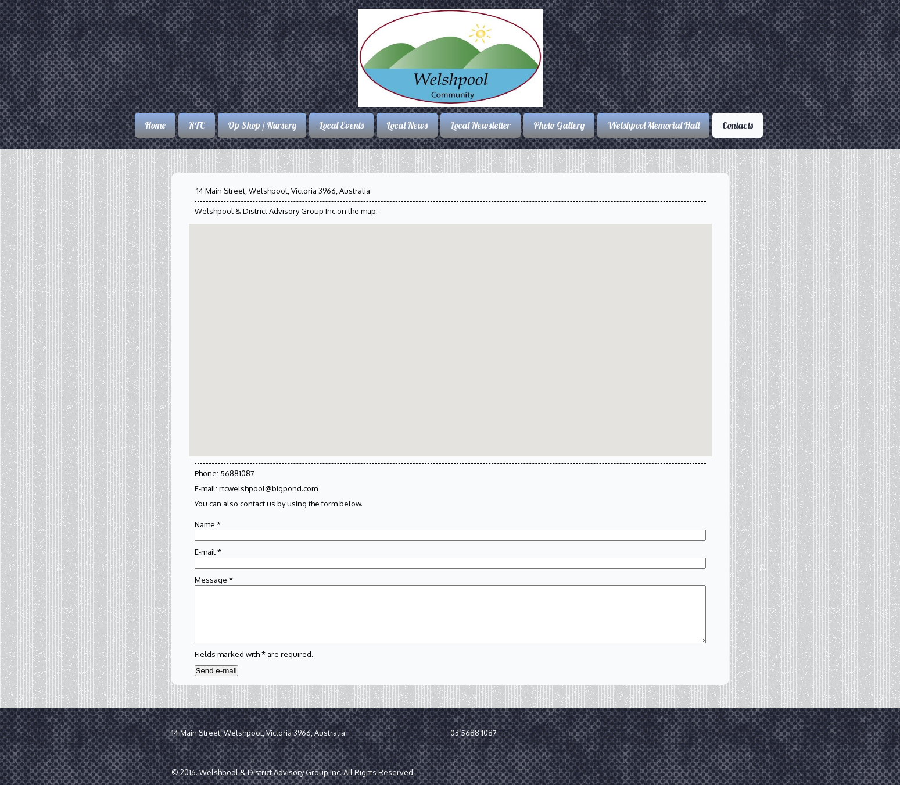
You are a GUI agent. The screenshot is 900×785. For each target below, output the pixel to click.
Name (208, 524)
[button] (383, 308)
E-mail (208, 551)
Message (214, 579)
